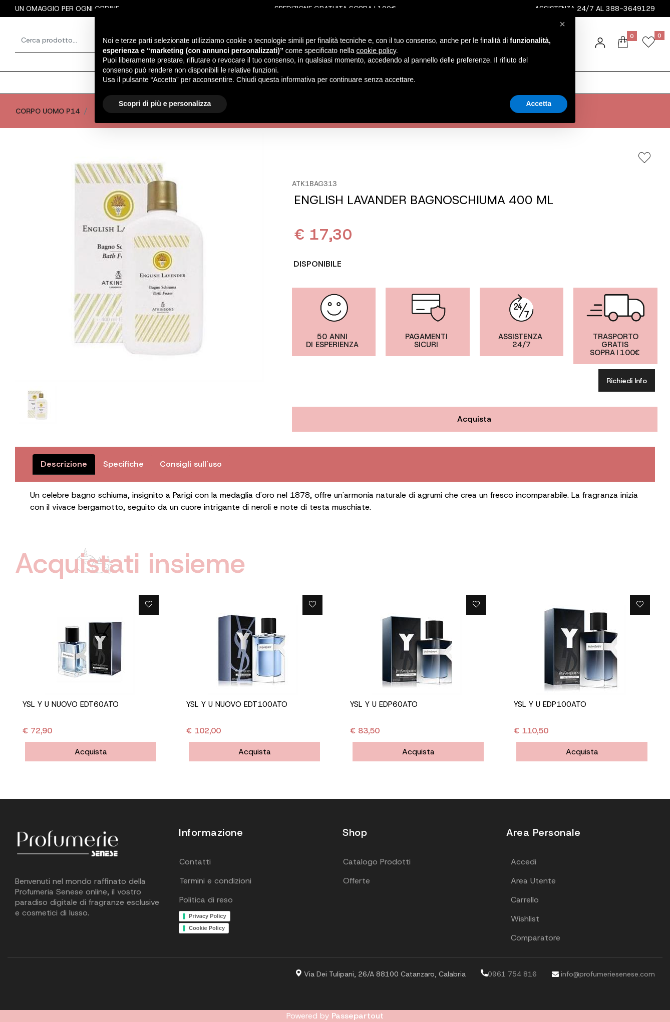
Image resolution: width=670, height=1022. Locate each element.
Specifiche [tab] (123, 464)
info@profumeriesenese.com (603, 973)
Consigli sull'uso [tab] (191, 464)
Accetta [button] (538, 104)
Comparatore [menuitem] (535, 937)
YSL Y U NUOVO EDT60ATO (71, 704)
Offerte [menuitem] (356, 880)
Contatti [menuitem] (195, 861)
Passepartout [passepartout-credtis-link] (357, 1015)
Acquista (474, 419)
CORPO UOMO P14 (48, 111)
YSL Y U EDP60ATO (384, 704)
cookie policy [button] (376, 51)
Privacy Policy (207, 916)
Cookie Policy (207, 928)
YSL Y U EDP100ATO (550, 704)
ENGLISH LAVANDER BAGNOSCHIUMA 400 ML (423, 200)
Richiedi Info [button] (626, 380)
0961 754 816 (509, 973)
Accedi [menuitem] (523, 861)
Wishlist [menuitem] (525, 918)
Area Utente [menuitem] (533, 880)
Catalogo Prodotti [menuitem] (377, 861)
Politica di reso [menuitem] (206, 899)
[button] (139, 257)
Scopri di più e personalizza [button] (165, 104)
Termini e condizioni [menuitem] (215, 880)
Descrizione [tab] (64, 464)
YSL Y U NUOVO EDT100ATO (236, 704)
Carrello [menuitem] (525, 899)
